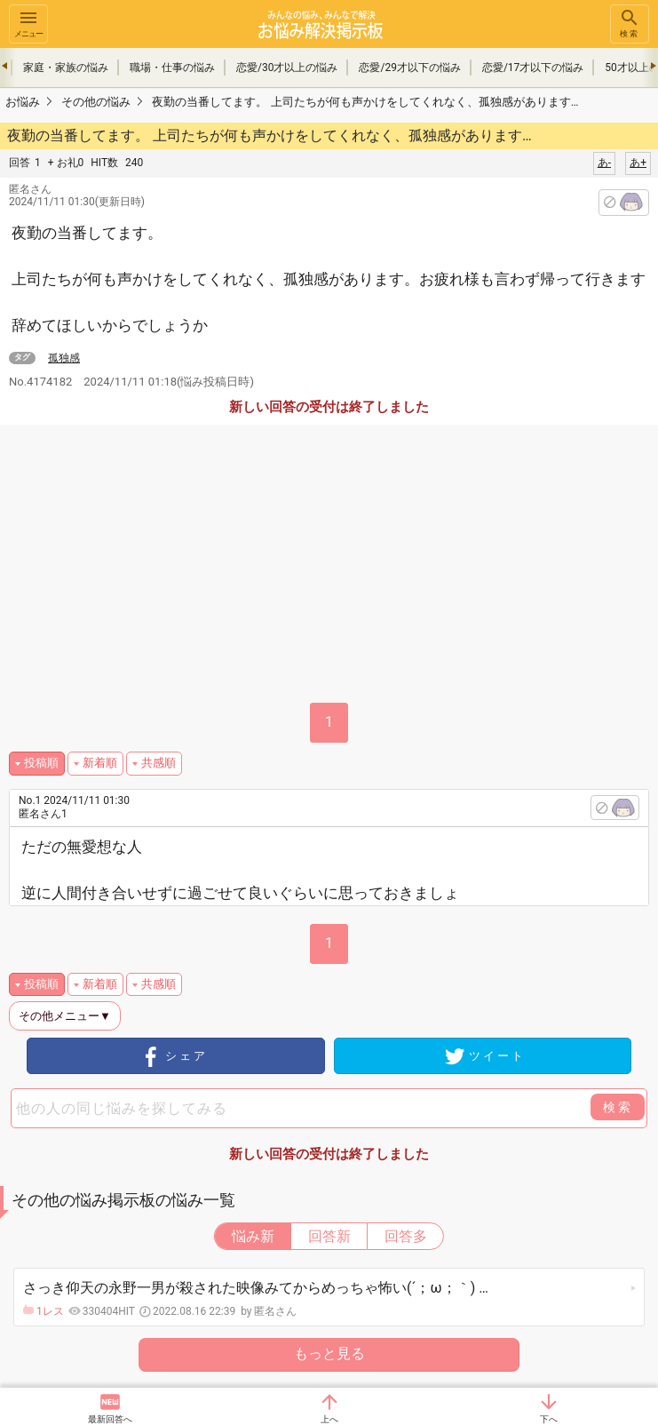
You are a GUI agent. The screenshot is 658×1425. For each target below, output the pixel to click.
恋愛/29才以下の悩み (409, 67)
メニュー (28, 22)
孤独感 (64, 358)
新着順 (100, 762)
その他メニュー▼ (65, 1016)
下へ (549, 1419)
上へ (329, 1419)
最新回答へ (110, 1419)
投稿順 (41, 762)
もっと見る (329, 1353)
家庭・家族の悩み (65, 67)
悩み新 (253, 1236)
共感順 (158, 762)
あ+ (638, 162)
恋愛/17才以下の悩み (532, 67)
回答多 (405, 1236)
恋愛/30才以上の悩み (286, 67)
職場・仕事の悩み (172, 67)
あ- (604, 162)
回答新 (329, 1236)
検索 (629, 22)
